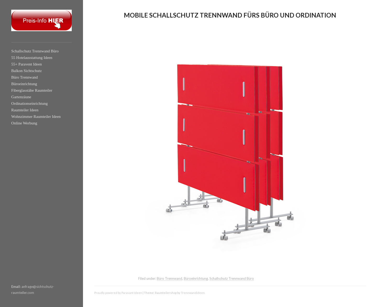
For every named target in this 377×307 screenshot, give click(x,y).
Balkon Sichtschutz (26, 71)
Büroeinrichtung (24, 84)
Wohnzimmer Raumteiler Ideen (36, 116)
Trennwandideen (193, 292)
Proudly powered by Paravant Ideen (118, 292)
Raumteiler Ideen (24, 110)
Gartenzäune (21, 97)
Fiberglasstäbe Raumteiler (31, 90)
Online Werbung (24, 123)
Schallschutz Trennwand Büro (35, 51)
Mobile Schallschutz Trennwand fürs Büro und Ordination (230, 15)
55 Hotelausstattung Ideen (31, 58)
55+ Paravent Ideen (26, 64)
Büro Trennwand (24, 77)
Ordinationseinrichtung (29, 103)
